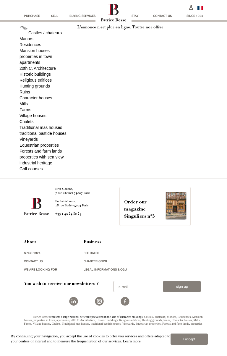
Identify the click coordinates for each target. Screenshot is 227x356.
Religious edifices (36, 80)
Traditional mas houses (41, 127)
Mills (24, 103)
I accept (189, 339)
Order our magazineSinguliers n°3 (139, 209)
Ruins (25, 92)
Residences (30, 44)
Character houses (36, 98)
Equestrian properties (39, 145)
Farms (25, 109)
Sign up (182, 286)
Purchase (32, 15)
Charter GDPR (95, 261)
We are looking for (40, 269)
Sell (54, 15)
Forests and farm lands (41, 151)
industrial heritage (36, 163)
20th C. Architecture (38, 68)
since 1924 (195, 15)
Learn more (131, 341)
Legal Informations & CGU (105, 269)
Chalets (26, 121)
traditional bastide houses (43, 133)
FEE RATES (91, 253)
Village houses (33, 115)
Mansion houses (35, 50)
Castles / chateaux (45, 32)
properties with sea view (42, 157)
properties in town (36, 56)
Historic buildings (35, 74)
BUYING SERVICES (82, 15)
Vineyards (29, 139)
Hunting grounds (35, 86)
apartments (30, 62)
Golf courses (31, 168)
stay (135, 15)
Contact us (162, 15)
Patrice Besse (41, 316)
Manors (26, 38)
